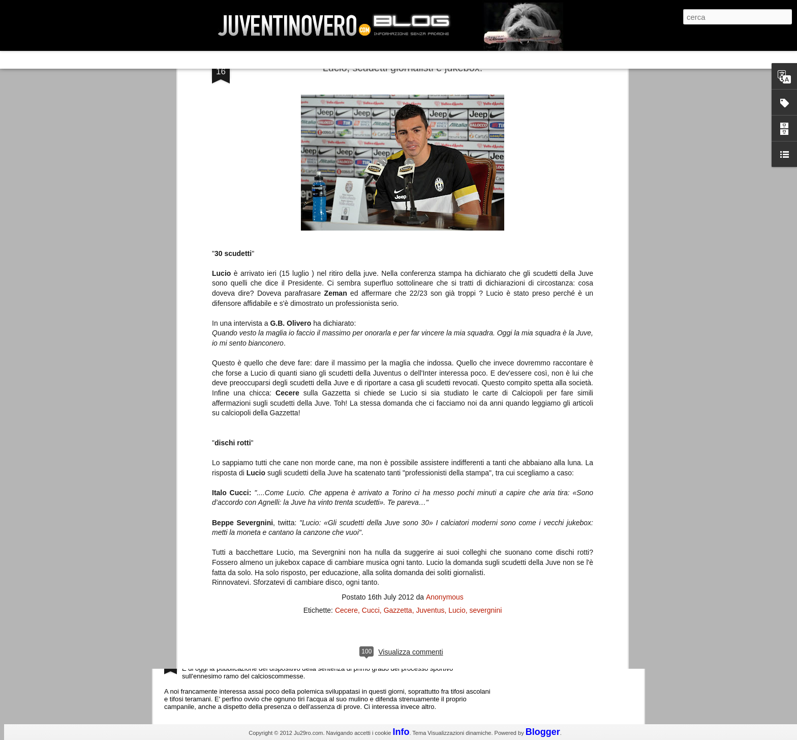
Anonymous (445, 365)
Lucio (456, 378)
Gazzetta (398, 378)
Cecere (346, 378)
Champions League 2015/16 (233, 485)
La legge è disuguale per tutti (234, 657)
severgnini (486, 378)
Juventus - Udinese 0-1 (224, 571)
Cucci (371, 378)
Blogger (543, 732)
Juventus (430, 378)
